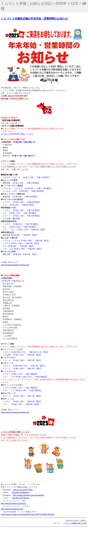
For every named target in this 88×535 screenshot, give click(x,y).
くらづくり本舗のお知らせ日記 (75, 523)
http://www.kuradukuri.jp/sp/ (12, 509)
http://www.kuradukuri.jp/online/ (13, 503)
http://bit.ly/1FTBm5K (20, 498)
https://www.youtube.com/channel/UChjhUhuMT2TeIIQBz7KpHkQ (27, 514)
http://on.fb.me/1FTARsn (23, 490)
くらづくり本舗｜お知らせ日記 (26, 3)
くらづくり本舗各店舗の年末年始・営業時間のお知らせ (34, 18)
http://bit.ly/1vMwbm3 (20, 492)
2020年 (61, 3)
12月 (74, 3)
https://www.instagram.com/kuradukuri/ (28, 495)
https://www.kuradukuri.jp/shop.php (15, 265)
